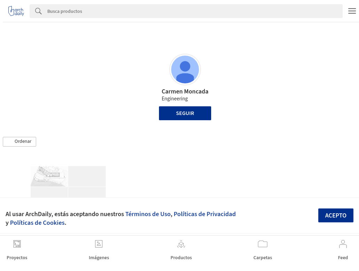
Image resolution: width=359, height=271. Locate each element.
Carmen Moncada (185, 91)
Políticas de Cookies (37, 222)
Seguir (185, 113)
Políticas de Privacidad (205, 214)
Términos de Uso (147, 214)
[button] (19, 142)
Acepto (336, 215)
